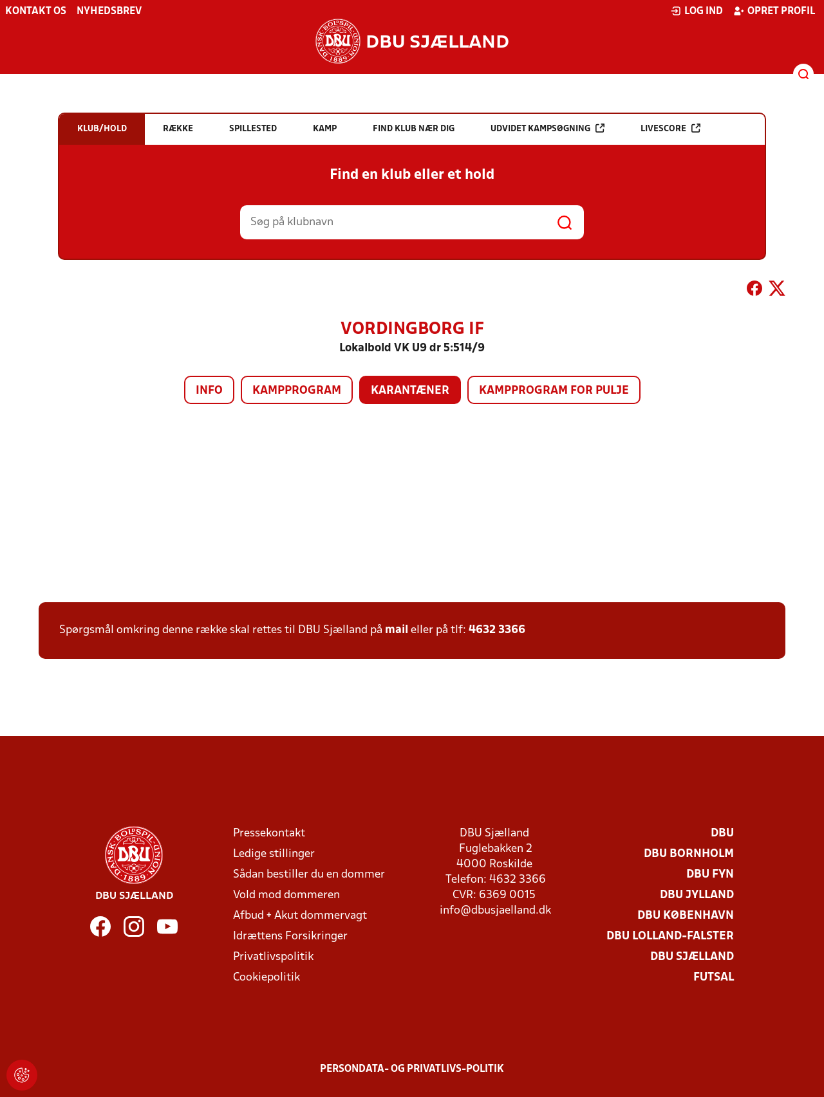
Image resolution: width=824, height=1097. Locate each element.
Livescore (670, 128)
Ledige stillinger (274, 854)
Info (209, 390)
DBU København (685, 915)
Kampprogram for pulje (554, 390)
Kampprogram (296, 390)
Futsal (713, 977)
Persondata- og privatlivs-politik (412, 1069)
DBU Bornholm (689, 854)
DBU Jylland (697, 895)
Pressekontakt (269, 833)
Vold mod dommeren (286, 895)
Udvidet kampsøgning (547, 128)
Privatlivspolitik (273, 957)
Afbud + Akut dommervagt (300, 915)
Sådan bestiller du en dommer (309, 874)
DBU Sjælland (692, 957)
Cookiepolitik (266, 977)
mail (396, 630)
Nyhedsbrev (109, 11)
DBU (722, 833)
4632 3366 (497, 630)
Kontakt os (35, 11)
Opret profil (774, 11)
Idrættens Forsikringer (290, 936)
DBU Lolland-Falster (670, 936)
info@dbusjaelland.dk (495, 910)
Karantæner (410, 390)
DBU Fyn (710, 874)
